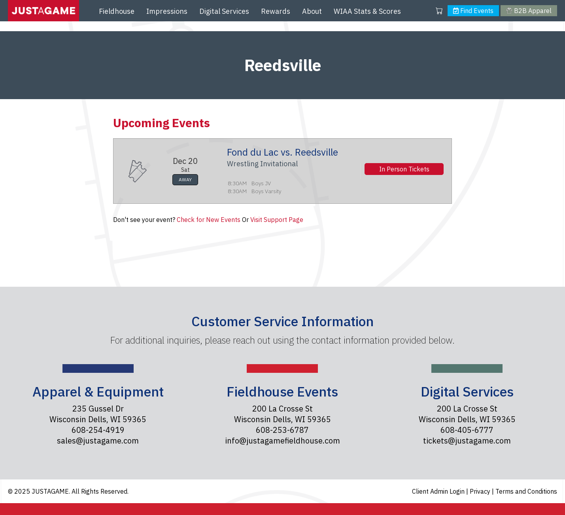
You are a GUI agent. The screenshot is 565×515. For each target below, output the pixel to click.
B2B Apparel (529, 11)
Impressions (166, 11)
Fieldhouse (116, 11)
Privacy (481, 491)
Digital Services (224, 11)
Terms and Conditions (526, 491)
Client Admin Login (439, 491)
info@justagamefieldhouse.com (282, 440)
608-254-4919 (98, 430)
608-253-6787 (282, 430)
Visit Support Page (276, 220)
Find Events (473, 11)
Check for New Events (208, 220)
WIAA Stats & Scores (367, 11)
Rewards (275, 11)
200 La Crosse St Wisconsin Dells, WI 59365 (282, 414)
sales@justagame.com (98, 440)
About (312, 11)
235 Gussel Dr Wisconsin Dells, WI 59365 (97, 414)
